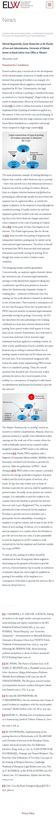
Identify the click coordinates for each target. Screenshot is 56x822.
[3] (10, 226)
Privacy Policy (28, 813)
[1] (11, 105)
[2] (41, 127)
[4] (7, 235)
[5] (14, 453)
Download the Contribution (15, 65)
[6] (14, 470)
